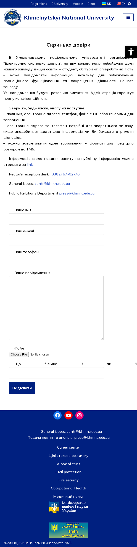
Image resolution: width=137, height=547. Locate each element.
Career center (68, 447)
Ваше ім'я (56, 214)
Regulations (39, 4)
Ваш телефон (56, 256)
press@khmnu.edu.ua (77, 193)
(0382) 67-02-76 (65, 174)
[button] (131, 52)
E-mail (92, 4)
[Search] (129, 4)
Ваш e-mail (56, 235)
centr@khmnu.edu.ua (52, 183)
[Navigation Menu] (128, 17)
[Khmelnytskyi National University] (58, 17)
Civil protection (68, 471)
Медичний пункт (68, 496)
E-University (60, 4)
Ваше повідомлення (56, 305)
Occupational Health (68, 488)
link (30, 164)
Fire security (68, 480)
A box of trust (68, 463)
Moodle (78, 4)
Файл (38, 351)
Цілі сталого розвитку (68, 455)
